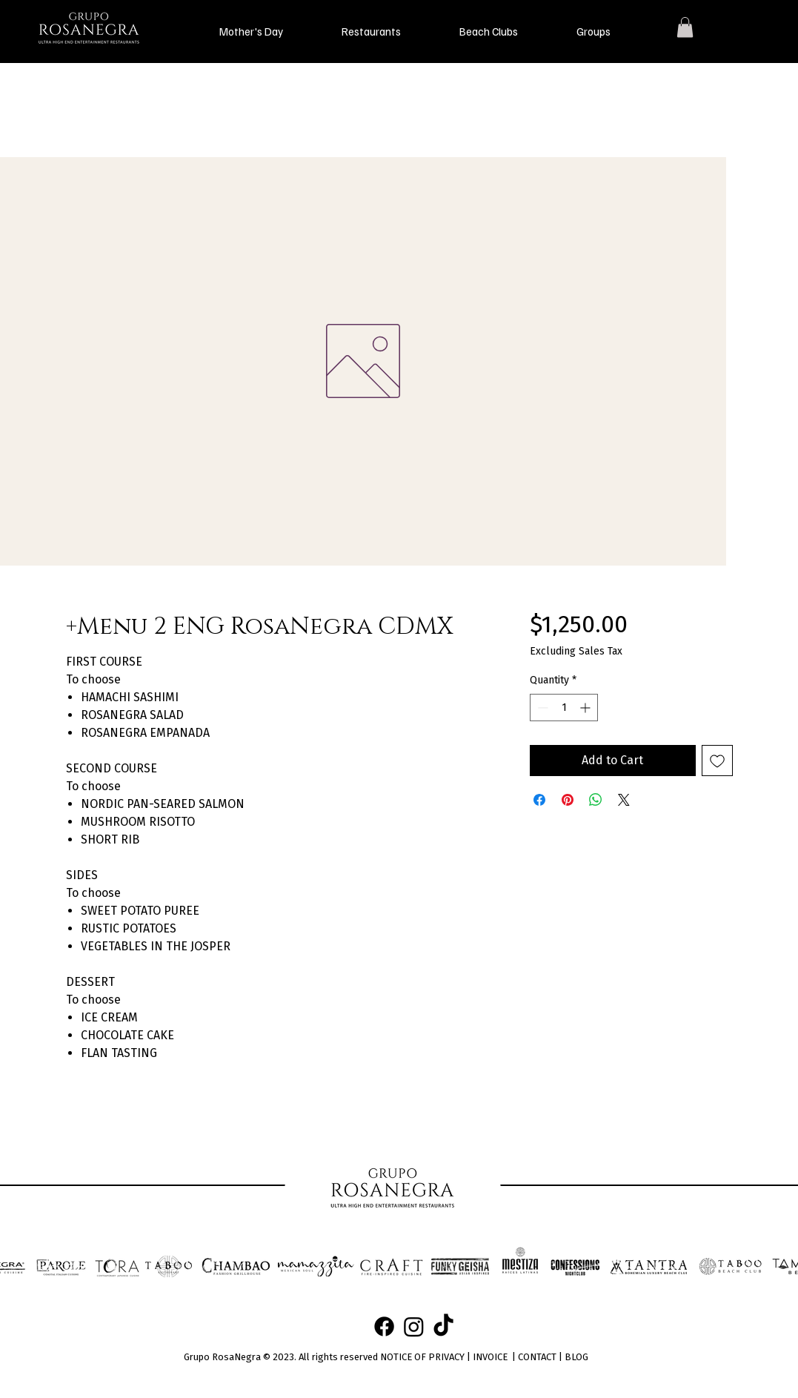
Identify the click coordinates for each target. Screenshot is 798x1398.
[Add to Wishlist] (717, 760)
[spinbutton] (564, 707)
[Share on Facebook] (539, 800)
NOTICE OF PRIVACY (422, 1356)
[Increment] (586, 707)
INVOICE (490, 1356)
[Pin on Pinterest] (567, 800)
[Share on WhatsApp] (596, 800)
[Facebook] (384, 1326)
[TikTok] (443, 1326)
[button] (251, 31)
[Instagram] (414, 1326)
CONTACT (537, 1356)
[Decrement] (541, 707)
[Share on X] (624, 800)
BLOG (576, 1356)
